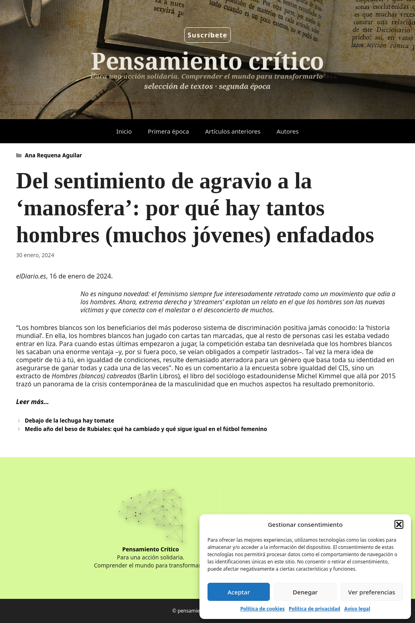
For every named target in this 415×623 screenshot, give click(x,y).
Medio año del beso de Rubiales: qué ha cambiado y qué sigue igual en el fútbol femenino (146, 429)
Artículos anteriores (233, 131)
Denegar (305, 592)
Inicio (123, 131)
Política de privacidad (314, 608)
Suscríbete (208, 34)
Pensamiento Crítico (150, 549)
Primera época (168, 131)
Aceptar (239, 592)
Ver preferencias (371, 592)
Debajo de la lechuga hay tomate (69, 420)
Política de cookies (262, 608)
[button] (399, 524)
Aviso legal (357, 608)
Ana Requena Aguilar (53, 155)
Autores (288, 131)
